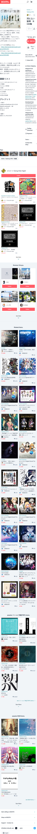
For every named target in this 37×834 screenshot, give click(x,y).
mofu (7, 282)
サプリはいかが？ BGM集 (8, 249)
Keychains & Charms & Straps (8, 195)
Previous (2, 18)
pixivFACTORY (28, 121)
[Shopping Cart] (31, 2)
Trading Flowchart (30, 129)
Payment (29, 133)
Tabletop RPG (30, 12)
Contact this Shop (28, 143)
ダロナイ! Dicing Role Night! (16, 171)
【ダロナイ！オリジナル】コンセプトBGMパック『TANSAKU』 (9, 224)
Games (28, 9)
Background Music (23, 195)
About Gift (30, 60)
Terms (27, 139)
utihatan (26, 305)
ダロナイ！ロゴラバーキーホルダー (9, 198)
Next (18, 18)
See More (18, 317)
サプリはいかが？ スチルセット (27, 223)
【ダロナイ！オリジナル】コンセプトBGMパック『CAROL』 (27, 198)
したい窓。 (9, 305)
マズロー (26, 282)
